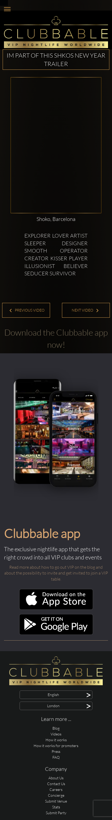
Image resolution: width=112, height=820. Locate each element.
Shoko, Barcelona (56, 219)
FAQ (56, 757)
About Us (56, 778)
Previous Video (26, 310)
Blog (56, 728)
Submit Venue (56, 801)
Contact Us (56, 783)
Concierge (56, 795)
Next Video (85, 310)
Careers (56, 789)
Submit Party (56, 812)
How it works (56, 740)
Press (56, 751)
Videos (56, 734)
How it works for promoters (56, 745)
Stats (56, 807)
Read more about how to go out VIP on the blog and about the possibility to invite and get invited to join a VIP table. (56, 573)
